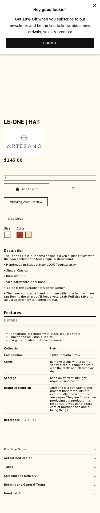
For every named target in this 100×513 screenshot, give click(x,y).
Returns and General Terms (50, 484)
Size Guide (15, 218)
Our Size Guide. (50, 449)
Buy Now (26, 201)
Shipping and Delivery (50, 475)
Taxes (50, 466)
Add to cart (26, 189)
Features (12, 313)
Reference (12, 420)
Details (11, 320)
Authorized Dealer (50, 458)
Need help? (50, 493)
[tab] (50, 449)
